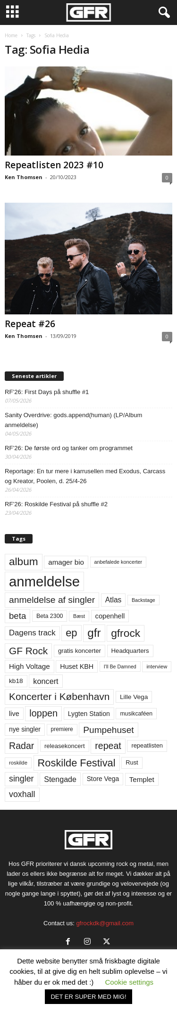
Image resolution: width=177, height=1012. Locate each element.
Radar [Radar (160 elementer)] (21, 745)
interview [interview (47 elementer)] (156, 666)
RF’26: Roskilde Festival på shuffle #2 (56, 504)
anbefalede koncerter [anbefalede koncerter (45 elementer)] (118, 562)
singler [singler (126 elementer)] (21, 778)
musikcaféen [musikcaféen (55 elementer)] (136, 713)
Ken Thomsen (23, 177)
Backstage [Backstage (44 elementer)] (143, 600)
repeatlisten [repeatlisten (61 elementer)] (147, 745)
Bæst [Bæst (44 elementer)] (79, 616)
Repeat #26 (30, 324)
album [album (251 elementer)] (23, 562)
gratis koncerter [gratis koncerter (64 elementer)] (79, 650)
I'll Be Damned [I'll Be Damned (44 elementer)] (120, 666)
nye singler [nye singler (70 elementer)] (25, 729)
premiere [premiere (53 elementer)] (62, 729)
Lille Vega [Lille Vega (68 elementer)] (134, 696)
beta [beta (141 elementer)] (17, 616)
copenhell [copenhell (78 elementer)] (110, 616)
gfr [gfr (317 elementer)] (94, 632)
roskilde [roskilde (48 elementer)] (18, 762)
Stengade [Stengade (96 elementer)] (60, 779)
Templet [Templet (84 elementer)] (141, 779)
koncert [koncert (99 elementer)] (45, 681)
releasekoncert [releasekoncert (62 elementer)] (64, 745)
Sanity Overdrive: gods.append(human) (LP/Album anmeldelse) (73, 419)
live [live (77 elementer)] (14, 713)
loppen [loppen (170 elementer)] (43, 713)
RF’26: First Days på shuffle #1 (47, 391)
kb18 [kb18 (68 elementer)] (16, 680)
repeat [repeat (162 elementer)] (108, 745)
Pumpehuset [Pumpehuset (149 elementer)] (108, 730)
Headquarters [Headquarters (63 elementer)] (130, 650)
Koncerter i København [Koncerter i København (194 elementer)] (59, 696)
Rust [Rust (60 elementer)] (132, 762)
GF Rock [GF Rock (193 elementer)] (28, 650)
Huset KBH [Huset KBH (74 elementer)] (76, 666)
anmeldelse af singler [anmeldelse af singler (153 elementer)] (52, 600)
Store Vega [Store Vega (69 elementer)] (103, 778)
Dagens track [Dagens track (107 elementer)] (32, 632)
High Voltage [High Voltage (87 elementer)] (29, 666)
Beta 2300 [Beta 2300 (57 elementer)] (49, 616)
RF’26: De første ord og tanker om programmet (69, 448)
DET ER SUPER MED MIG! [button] (88, 996)
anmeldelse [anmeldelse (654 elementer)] (44, 581)
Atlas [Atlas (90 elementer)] (113, 600)
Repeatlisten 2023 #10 (54, 165)
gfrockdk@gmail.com (105, 923)
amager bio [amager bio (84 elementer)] (66, 562)
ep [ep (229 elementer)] (71, 633)
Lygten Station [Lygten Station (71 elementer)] (89, 713)
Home (11, 35)
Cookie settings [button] (129, 982)
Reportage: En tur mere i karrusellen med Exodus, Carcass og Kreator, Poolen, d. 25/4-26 (85, 476)
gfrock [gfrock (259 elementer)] (125, 633)
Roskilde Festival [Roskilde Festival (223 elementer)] (77, 763)
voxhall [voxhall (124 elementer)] (22, 794)
